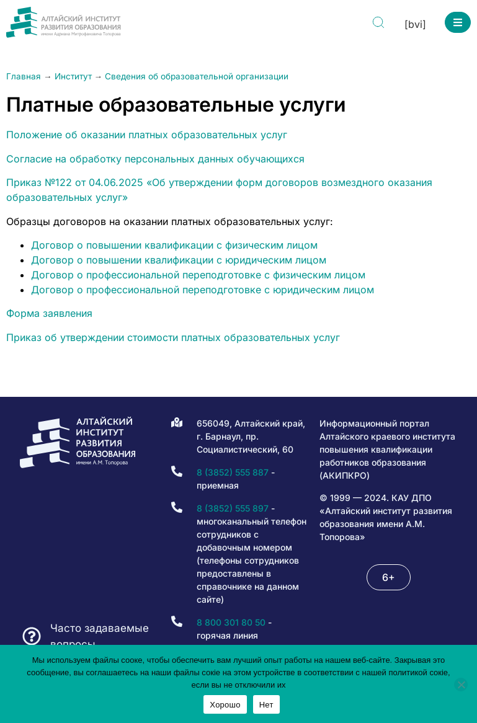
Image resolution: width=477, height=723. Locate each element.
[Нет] (461, 684)
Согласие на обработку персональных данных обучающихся (155, 159)
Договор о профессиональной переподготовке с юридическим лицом (202, 289)
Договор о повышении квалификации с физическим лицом (174, 245)
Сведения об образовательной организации (196, 76)
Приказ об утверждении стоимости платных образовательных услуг (173, 337)
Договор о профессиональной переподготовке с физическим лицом (198, 274)
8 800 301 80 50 (231, 622)
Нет (266, 704)
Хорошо (225, 704)
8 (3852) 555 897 (233, 508)
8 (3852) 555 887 (233, 472)
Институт (73, 76)
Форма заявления (49, 313)
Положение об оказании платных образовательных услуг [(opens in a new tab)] (146, 134)
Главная (23, 76)
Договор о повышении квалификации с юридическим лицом (178, 260)
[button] (458, 22)
